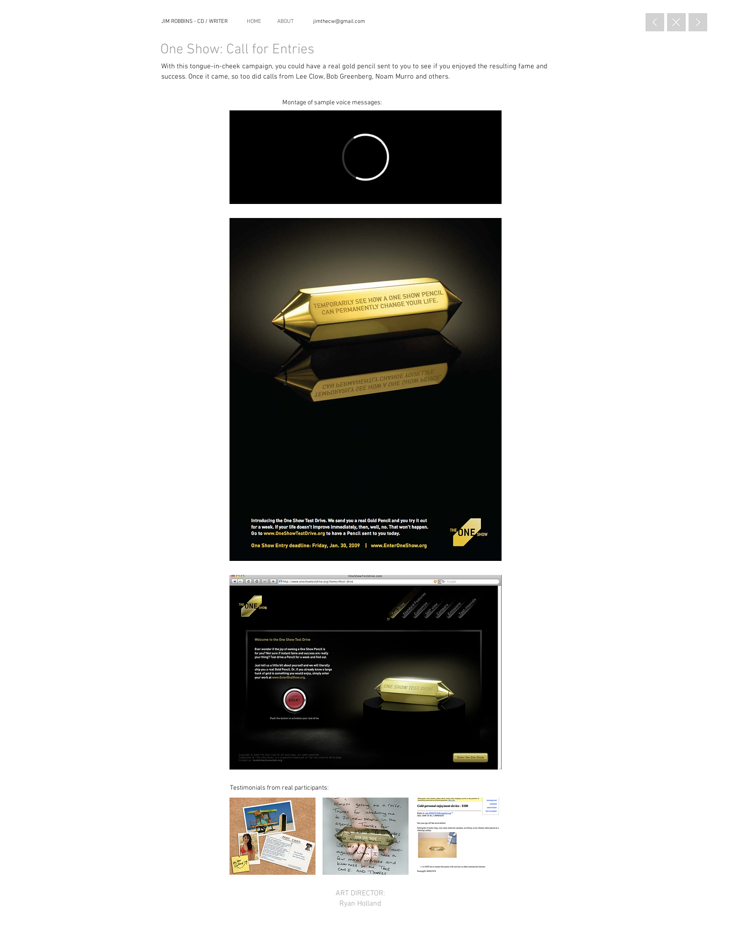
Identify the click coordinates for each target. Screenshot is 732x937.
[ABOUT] (285, 22)
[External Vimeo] (366, 157)
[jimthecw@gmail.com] (339, 22)
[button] (273, 836)
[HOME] (254, 22)
